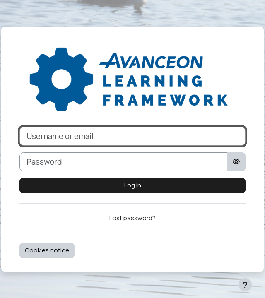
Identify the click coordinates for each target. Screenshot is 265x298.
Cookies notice (47, 250)
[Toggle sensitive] (236, 161)
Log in (132, 185)
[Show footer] (245, 284)
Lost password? (132, 218)
